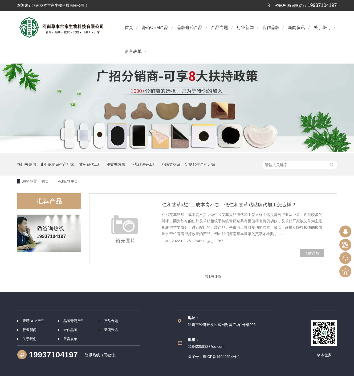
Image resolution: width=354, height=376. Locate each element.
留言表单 (133, 51)
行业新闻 (245, 27)
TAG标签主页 (67, 181)
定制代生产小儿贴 (200, 164)
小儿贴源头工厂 (143, 164)
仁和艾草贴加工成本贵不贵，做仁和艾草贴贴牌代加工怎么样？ (229, 204)
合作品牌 (270, 27)
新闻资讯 (296, 27)
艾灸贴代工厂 (90, 164)
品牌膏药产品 (189, 27)
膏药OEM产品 (155, 27)
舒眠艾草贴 (170, 164)
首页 (129, 27)
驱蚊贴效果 (116, 164)
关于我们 (322, 27)
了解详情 (311, 253)
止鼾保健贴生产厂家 (57, 164)
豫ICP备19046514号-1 (221, 356)
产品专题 (219, 27)
